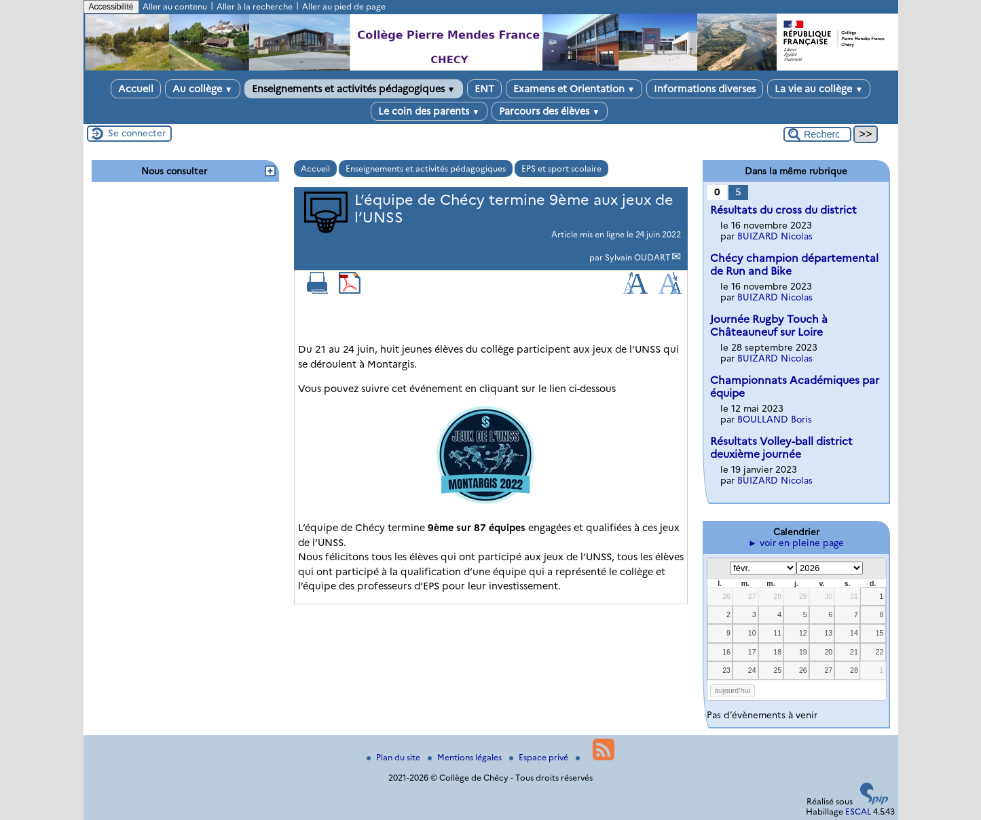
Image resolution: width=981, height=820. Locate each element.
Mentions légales (466, 757)
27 (752, 596)
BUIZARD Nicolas (775, 236)
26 (726, 596)
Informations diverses (705, 89)
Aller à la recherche (255, 6)
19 (803, 652)
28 (777, 596)
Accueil (135, 89)
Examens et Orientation (574, 89)
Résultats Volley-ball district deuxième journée (781, 448)
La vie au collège (819, 89)
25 (777, 670)
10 (752, 633)
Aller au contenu (175, 6)
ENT (484, 89)
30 (828, 596)
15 (880, 633)
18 (777, 652)
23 (726, 670)
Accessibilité (111, 7)
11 (777, 633)
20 (828, 652)
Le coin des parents (429, 111)
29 (803, 596)
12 (803, 633)
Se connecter (137, 133)
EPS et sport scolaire (561, 168)
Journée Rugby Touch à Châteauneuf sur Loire (769, 325)
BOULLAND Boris (774, 419)
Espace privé (539, 757)
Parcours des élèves (549, 111)
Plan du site (394, 757)
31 (854, 596)
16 (726, 652)
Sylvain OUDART (638, 257)
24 (752, 670)
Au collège (202, 89)
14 (854, 633)
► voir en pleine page (796, 542)
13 (828, 633)
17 (752, 652)
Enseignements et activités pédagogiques (354, 89)
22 (880, 652)
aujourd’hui (732, 690)
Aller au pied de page (344, 6)
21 (854, 652)
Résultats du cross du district (783, 209)
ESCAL (858, 811)
